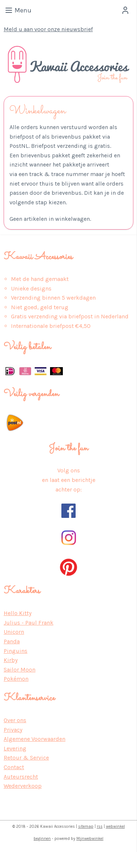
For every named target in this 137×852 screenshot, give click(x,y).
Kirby (11, 660)
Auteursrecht (21, 776)
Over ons (15, 720)
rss (100, 826)
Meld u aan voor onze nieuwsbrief (48, 29)
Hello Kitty (17, 613)
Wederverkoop (23, 785)
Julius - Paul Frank (28, 622)
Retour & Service (26, 757)
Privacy (13, 729)
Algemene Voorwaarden (34, 738)
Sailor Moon (19, 669)
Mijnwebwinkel (89, 838)
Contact (14, 767)
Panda (12, 641)
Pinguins (15, 650)
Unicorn (14, 631)
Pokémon (16, 678)
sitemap (86, 826)
